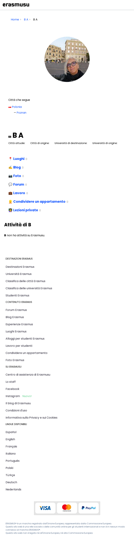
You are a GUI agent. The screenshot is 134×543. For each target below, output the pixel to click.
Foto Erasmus (15, 360)
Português (13, 461)
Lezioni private (25, 210)
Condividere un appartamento (39, 201)
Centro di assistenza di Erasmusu (28, 375)
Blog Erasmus (15, 317)
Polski (9, 468)
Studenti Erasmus (17, 295)
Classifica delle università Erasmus (29, 288)
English (10, 439)
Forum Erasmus (16, 310)
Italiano (11, 454)
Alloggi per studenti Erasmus (25, 339)
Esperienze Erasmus (19, 324)
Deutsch (11, 482)
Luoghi (18, 158)
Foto (17, 176)
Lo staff (11, 382)
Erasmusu (16, 5)
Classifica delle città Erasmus (25, 281)
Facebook (12, 389)
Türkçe (10, 475)
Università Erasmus (19, 274)
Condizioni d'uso (16, 410)
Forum (18, 184)
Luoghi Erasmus (16, 331)
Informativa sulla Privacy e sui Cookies (31, 418)
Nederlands (13, 489)
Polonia (17, 107)
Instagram (13, 396)
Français (11, 446)
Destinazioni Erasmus (20, 267)
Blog (17, 167)
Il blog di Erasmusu (18, 403)
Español (11, 432)
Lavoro (19, 193)
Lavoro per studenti (19, 346)
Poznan (21, 112)
